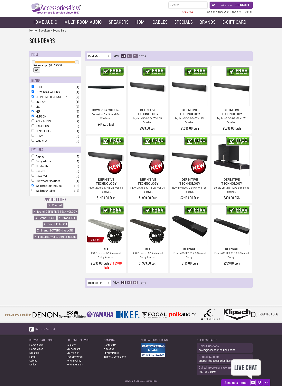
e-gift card (234, 22)
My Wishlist (73, 352)
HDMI (140, 22)
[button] (204, 5)
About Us (109, 348)
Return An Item (75, 364)
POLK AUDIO (55, 121)
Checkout (242, 5)
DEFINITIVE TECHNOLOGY (55, 97)
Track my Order (75, 356)
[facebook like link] (31, 329)
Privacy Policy (111, 352)
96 (135, 56)
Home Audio (45, 22)
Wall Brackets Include (55, 186)
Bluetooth (55, 166)
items (225, 5)
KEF (55, 112)
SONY (55, 136)
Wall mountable (55, 191)
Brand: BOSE (45, 218)
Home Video (36, 348)
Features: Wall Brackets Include (55, 236)
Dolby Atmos (55, 161)
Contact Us (110, 345)
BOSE (55, 87)
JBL (55, 107)
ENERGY (55, 102)
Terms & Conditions (115, 356)
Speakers (118, 22)
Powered (55, 176)
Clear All (55, 205)
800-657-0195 (207, 371)
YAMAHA (55, 141)
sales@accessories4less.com (217, 350)
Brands (207, 22)
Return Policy (74, 360)
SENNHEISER (55, 131)
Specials (183, 22)
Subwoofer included (55, 181)
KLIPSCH (55, 116)
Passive (55, 171)
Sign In (248, 11)
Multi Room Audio (83, 22)
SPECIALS (187, 11)
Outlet (32, 364)
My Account (73, 348)
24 (123, 56)
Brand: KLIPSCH (55, 224)
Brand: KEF (67, 218)
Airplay (55, 156)
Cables (160, 22)
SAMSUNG (55, 126)
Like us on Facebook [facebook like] (45, 329)
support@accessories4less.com (218, 360)
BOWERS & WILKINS (55, 92)
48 (129, 56)
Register (236, 11)
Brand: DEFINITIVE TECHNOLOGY (55, 211)
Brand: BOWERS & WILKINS (55, 230)
